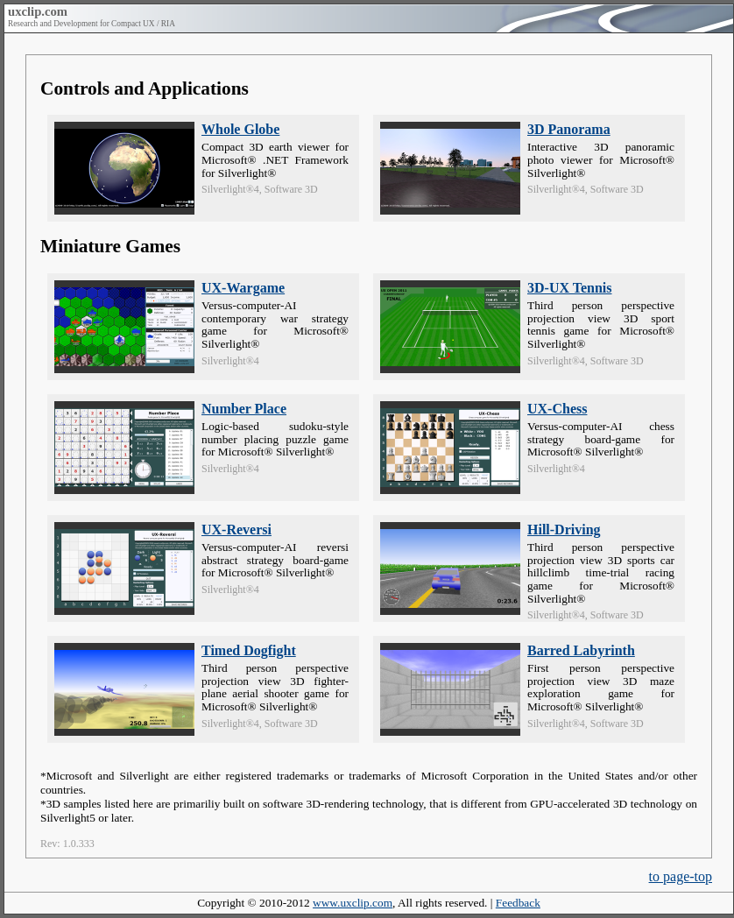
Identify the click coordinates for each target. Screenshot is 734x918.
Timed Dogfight (248, 650)
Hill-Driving (564, 529)
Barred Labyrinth (581, 650)
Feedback (518, 902)
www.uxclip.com (352, 902)
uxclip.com (37, 11)
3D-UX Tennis (569, 287)
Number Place (243, 408)
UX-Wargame (243, 287)
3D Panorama (568, 129)
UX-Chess (557, 408)
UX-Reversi (236, 529)
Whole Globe (240, 129)
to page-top (680, 876)
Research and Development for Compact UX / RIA (91, 23)
